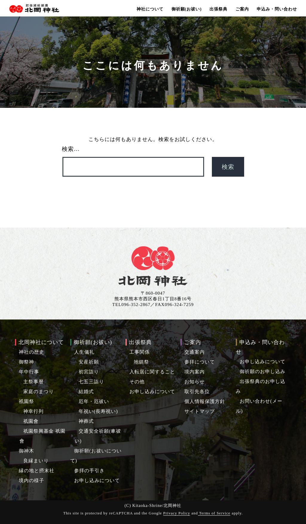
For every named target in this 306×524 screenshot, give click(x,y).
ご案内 (242, 9)
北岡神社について (41, 342)
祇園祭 (26, 401)
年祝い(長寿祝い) (98, 411)
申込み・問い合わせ (277, 9)
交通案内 (194, 352)
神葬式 (86, 421)
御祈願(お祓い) (187, 9)
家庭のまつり (38, 391)
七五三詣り (91, 381)
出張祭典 (218, 9)
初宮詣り (89, 371)
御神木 (26, 450)
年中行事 (29, 371)
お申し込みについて (97, 480)
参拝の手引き (89, 470)
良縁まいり (36, 460)
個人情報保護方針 (204, 401)
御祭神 (26, 361)
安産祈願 (89, 361)
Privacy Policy (176, 513)
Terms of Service (214, 513)
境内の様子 (31, 480)
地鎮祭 (141, 361)
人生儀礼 (84, 352)
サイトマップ (199, 411)
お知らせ (194, 381)
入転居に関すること (152, 371)
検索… (71, 149)
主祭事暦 (33, 381)
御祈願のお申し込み (262, 371)
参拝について (199, 361)
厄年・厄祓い (94, 401)
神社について (150, 9)
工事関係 (139, 352)
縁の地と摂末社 (36, 470)
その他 (137, 381)
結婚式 (86, 391)
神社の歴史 (31, 352)
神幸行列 (33, 411)
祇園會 (31, 421)
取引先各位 (197, 391)
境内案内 (194, 371)
